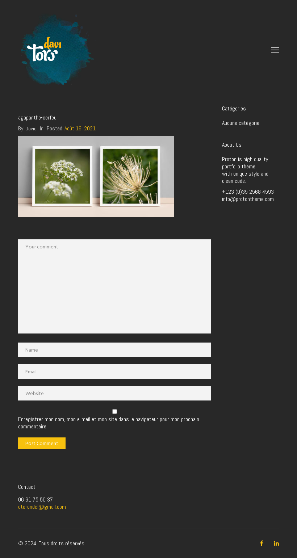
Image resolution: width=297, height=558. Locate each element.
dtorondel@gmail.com (42, 507)
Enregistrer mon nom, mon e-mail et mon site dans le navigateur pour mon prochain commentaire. (108, 423)
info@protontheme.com (248, 199)
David (31, 128)
